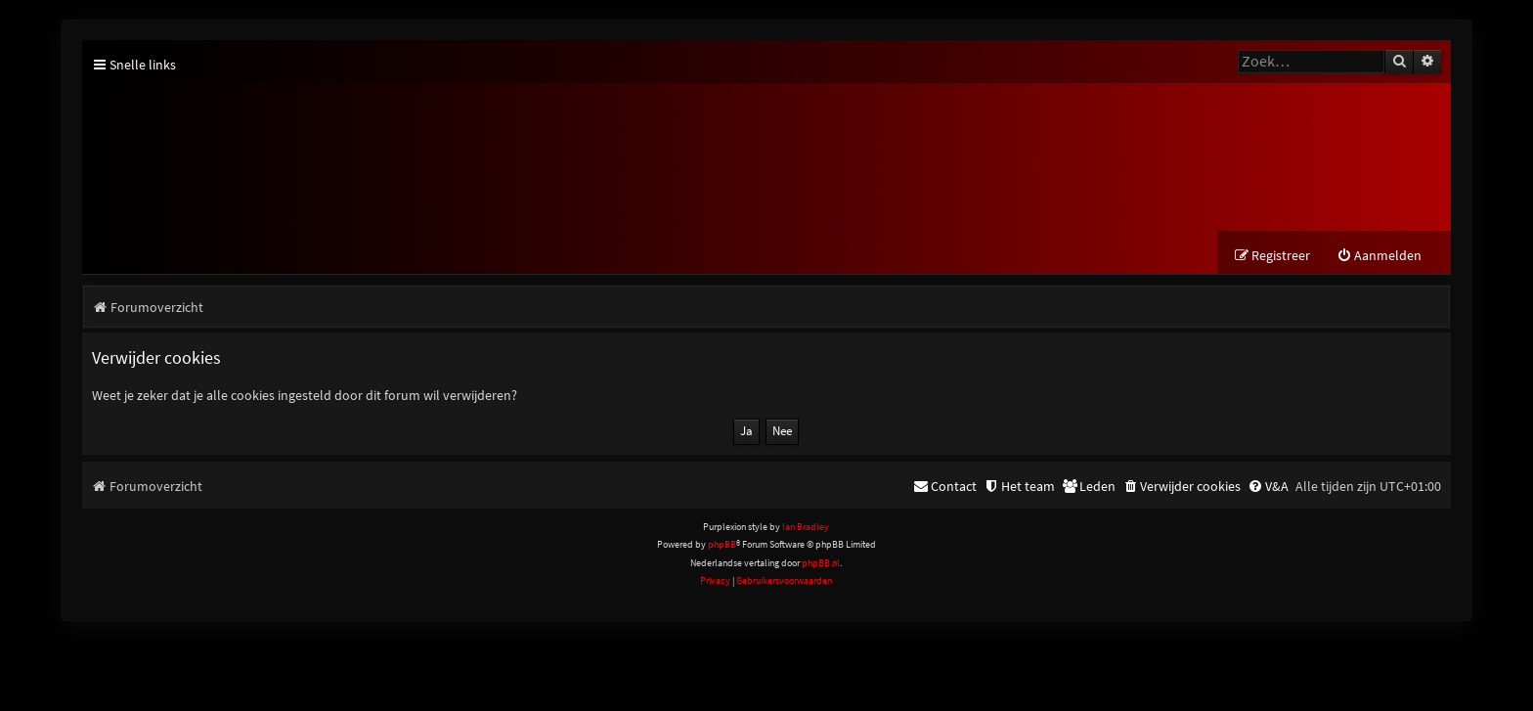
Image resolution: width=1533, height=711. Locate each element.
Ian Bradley (805, 530)
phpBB (722, 548)
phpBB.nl (821, 566)
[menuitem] (1379, 259)
